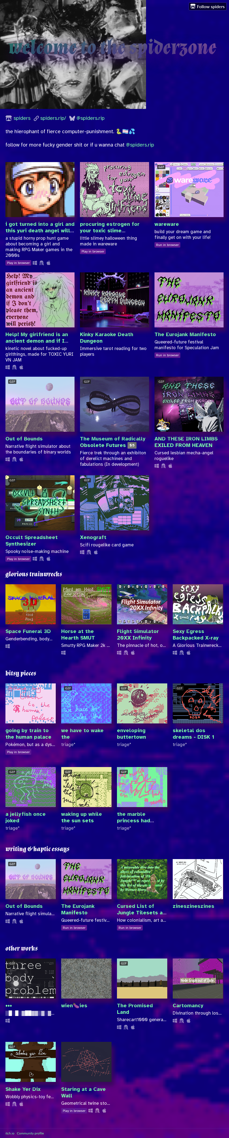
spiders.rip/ (53, 118)
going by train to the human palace (28, 733)
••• (8, 1005)
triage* (68, 744)
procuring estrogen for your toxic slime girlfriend (110, 231)
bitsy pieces (20, 673)
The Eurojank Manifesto (185, 334)
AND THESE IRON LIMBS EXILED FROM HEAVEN (186, 442)
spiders (22, 118)
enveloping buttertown (131, 733)
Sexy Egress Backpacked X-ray (196, 634)
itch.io (9, 1133)
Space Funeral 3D (28, 631)
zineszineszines (193, 906)
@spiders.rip (90, 118)
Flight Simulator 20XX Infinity (138, 634)
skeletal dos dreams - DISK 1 (193, 733)
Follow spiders (207, 6)
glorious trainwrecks (33, 574)
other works (21, 948)
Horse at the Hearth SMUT (78, 634)
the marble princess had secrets (133, 820)
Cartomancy (188, 1005)
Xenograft (93, 537)
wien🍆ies (74, 1005)
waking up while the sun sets (81, 817)
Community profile (30, 1133)
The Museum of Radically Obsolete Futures (113, 442)
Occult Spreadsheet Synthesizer (31, 540)
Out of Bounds (24, 439)
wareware (166, 224)
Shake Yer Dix (23, 1089)
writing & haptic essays (37, 849)
